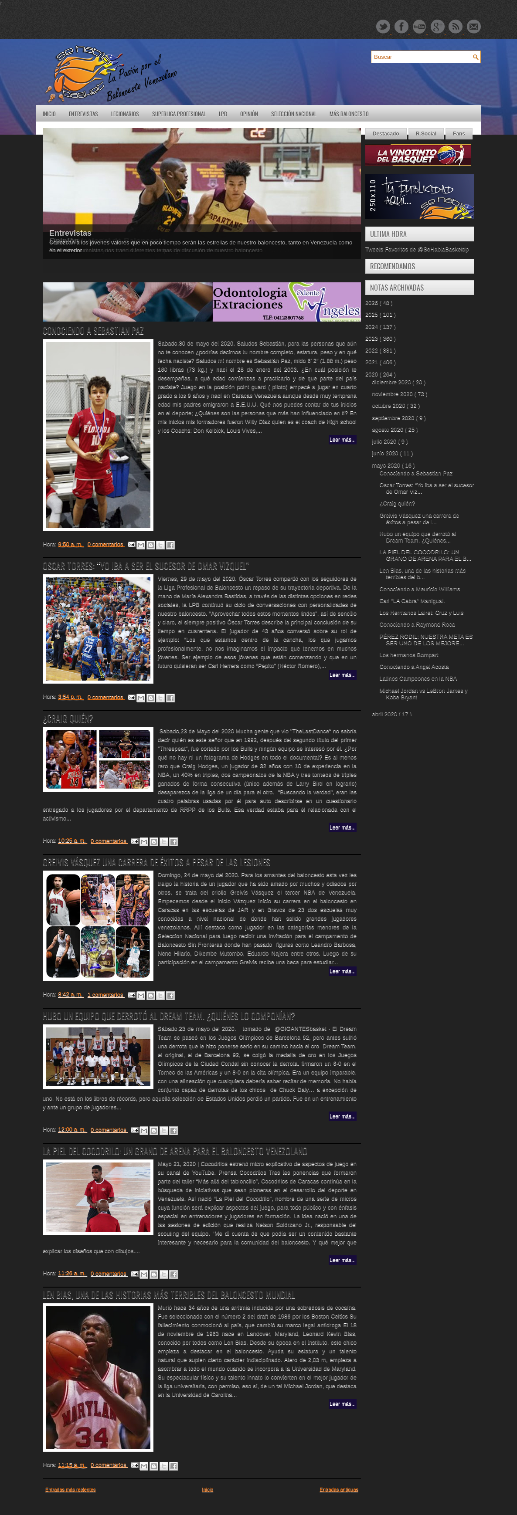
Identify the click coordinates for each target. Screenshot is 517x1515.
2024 (372, 326)
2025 (372, 314)
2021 (372, 362)
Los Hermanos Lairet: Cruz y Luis (421, 612)
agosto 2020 (388, 429)
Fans (459, 134)
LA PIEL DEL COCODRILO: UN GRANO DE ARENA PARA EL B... (425, 555)
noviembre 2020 (393, 393)
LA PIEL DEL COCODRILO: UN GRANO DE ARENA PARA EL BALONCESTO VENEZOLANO (175, 1150)
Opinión (249, 113)
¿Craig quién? (68, 718)
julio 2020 (385, 441)
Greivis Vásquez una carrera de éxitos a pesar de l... (419, 518)
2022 (372, 350)
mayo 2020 (387, 465)
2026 (372, 302)
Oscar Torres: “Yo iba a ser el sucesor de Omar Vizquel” (146, 565)
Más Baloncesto (349, 113)
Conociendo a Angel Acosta (414, 666)
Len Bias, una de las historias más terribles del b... (422, 573)
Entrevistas (83, 113)
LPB (223, 113)
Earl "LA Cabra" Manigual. (412, 600)
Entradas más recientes (70, 1489)
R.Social (426, 134)
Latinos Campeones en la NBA (418, 678)
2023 (372, 338)
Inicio (49, 113)
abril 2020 (385, 714)
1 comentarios (106, 994)
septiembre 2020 (394, 417)
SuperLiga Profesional (179, 113)
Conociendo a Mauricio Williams (419, 589)
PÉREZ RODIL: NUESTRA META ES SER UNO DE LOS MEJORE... (426, 639)
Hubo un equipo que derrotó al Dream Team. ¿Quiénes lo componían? (169, 1015)
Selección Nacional (293, 113)
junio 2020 (386, 453)
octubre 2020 (389, 405)
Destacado (386, 134)
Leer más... (343, 440)
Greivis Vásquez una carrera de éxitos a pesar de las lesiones (156, 861)
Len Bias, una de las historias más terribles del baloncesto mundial (169, 1294)
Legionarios (125, 113)
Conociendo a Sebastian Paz (93, 330)
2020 (372, 374)
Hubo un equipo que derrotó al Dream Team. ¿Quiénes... (417, 536)
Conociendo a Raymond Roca (417, 624)
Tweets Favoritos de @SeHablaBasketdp (417, 249)
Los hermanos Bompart (408, 654)
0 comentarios (106, 544)
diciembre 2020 (392, 382)
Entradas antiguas (339, 1489)
